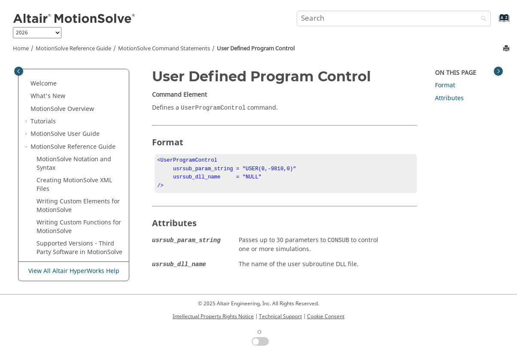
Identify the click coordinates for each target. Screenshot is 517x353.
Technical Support (280, 316)
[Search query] (394, 18)
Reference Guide (73, 48)
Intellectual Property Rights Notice (213, 316)
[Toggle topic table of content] (498, 71)
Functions (68, 211)
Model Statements (63, 195)
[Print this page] (507, 49)
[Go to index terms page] (495, 22)
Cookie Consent (325, 316)
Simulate (55, 144)
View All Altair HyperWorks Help (73, 271)
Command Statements (164, 48)
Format (445, 85)
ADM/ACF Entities (80, 245)
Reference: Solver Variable (80, 106)
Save (49, 119)
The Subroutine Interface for (77, 229)
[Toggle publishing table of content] (18, 71)
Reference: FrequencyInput (82, 81)
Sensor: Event (62, 131)
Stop (49, 157)
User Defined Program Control (256, 48)
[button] (39, 68)
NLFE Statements (79, 258)
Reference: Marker (69, 93)
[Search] (481, 19)
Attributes (449, 98)
